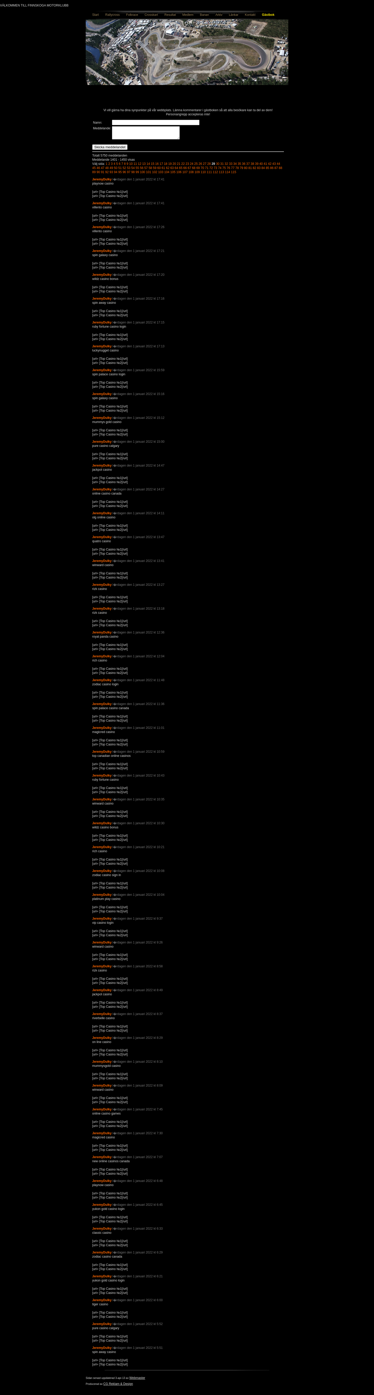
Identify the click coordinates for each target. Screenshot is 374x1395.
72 (211, 170)
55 (137, 170)
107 (185, 174)
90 (98, 174)
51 (120, 170)
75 (224, 170)
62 (167, 170)
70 (202, 170)
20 (174, 166)
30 (217, 166)
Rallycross (112, 15)
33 (230, 166)
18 (165, 166)
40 (261, 166)
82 (254, 170)
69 (198, 170)
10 (130, 166)
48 (107, 170)
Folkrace (132, 15)
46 (98, 170)
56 (141, 170)
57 (146, 170)
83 (259, 170)
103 (160, 174)
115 (233, 174)
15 (152, 166)
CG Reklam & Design (118, 1386)
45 (94, 170)
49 (111, 170)
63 (172, 170)
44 (278, 166)
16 (157, 166)
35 (239, 166)
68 (193, 170)
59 (154, 170)
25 (196, 166)
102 (154, 174)
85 (267, 170)
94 (115, 174)
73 (215, 170)
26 (200, 166)
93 (111, 174)
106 (179, 174)
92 (107, 174)
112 (215, 174)
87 (276, 170)
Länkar (233, 15)
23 (187, 166)
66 (185, 170)
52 (124, 170)
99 (137, 174)
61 (163, 170)
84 (263, 170)
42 (269, 166)
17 (161, 166)
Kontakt (250, 15)
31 (222, 166)
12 (139, 166)
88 (280, 170)
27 (204, 166)
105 (173, 174)
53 (128, 170)
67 (189, 170)
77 (233, 170)
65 (180, 170)
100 (142, 174)
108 (191, 174)
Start (95, 15)
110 (203, 174)
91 (102, 174)
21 (178, 166)
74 (219, 170)
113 (221, 174)
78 (237, 170)
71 (206, 170)
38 (252, 166)
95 (120, 174)
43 (274, 166)
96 (124, 174)
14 (148, 166)
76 (228, 170)
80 (246, 170)
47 (102, 170)
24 (191, 166)
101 (148, 174)
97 (128, 174)
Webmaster (137, 1380)
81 (250, 170)
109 (197, 174)
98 (133, 174)
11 (135, 166)
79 (241, 170)
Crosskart (151, 15)
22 (183, 166)
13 (143, 166)
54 (133, 170)
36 (243, 166)
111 (209, 174)
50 (115, 170)
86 (271, 170)
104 (166, 174)
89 (94, 174)
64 (176, 170)
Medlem (187, 15)
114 (227, 174)
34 (235, 166)
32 (226, 166)
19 (170, 166)
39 (256, 166)
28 (209, 166)
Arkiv (218, 15)
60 (159, 170)
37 (248, 166)
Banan (204, 15)
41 (265, 166)
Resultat (170, 15)
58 (150, 170)
